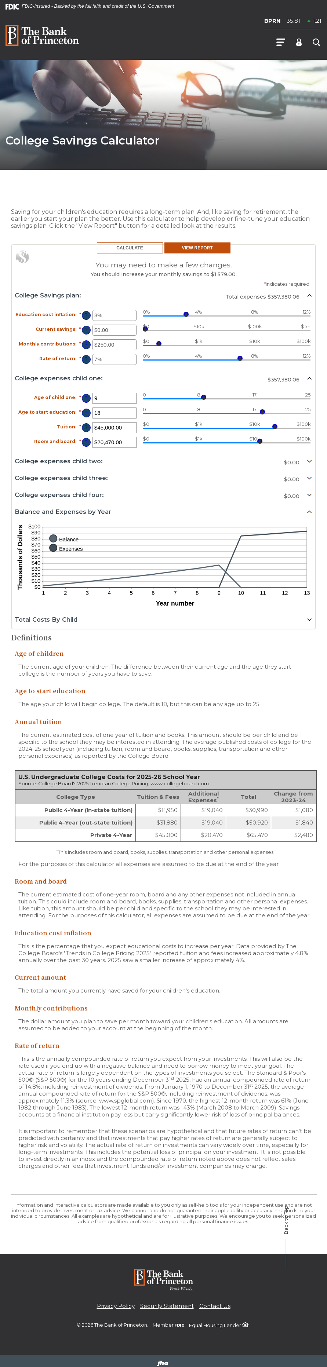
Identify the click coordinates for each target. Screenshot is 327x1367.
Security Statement (167, 1305)
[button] (163, 295)
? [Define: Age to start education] (86, 413)
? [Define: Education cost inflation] (86, 315)
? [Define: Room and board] (86, 442)
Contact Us (214, 1305)
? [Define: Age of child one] (86, 398)
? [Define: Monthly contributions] (86, 344)
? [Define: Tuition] (86, 427)
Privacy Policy (116, 1305)
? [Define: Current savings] (86, 330)
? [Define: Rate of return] (86, 359)
